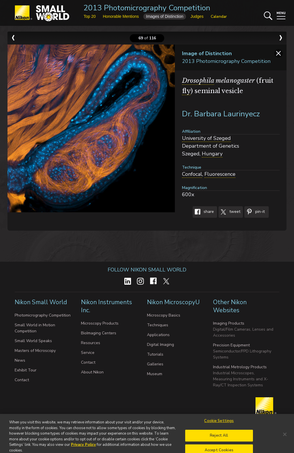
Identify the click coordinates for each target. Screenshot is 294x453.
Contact (22, 380)
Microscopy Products (100, 323)
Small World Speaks (33, 341)
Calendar (219, 16)
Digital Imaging (160, 344)
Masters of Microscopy (35, 350)
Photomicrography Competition (43, 315)
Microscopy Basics (163, 315)
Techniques (157, 325)
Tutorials (155, 354)
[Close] (284, 440)
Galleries (155, 364)
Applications (158, 335)
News (20, 360)
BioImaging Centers (98, 333)
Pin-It (254, 212)
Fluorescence (219, 174)
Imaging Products (228, 323)
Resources (90, 343)
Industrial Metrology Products (240, 367)
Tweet (229, 212)
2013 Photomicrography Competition (147, 8)
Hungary (212, 153)
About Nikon (92, 372)
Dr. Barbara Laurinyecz (221, 114)
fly (186, 91)
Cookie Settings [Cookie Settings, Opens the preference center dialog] (219, 426)
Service (87, 352)
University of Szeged (206, 138)
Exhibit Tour (25, 370)
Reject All (219, 441)
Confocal (192, 174)
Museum (154, 374)
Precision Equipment (231, 345)
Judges (196, 16)
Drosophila (198, 80)
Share (203, 212)
